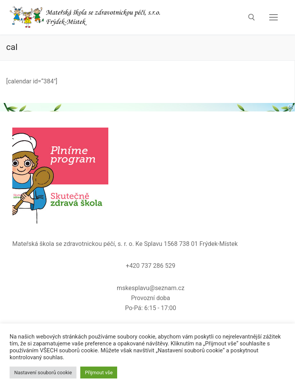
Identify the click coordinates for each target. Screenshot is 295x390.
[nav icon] (273, 17)
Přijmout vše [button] (99, 372)
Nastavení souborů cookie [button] (43, 372)
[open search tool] (251, 17)
